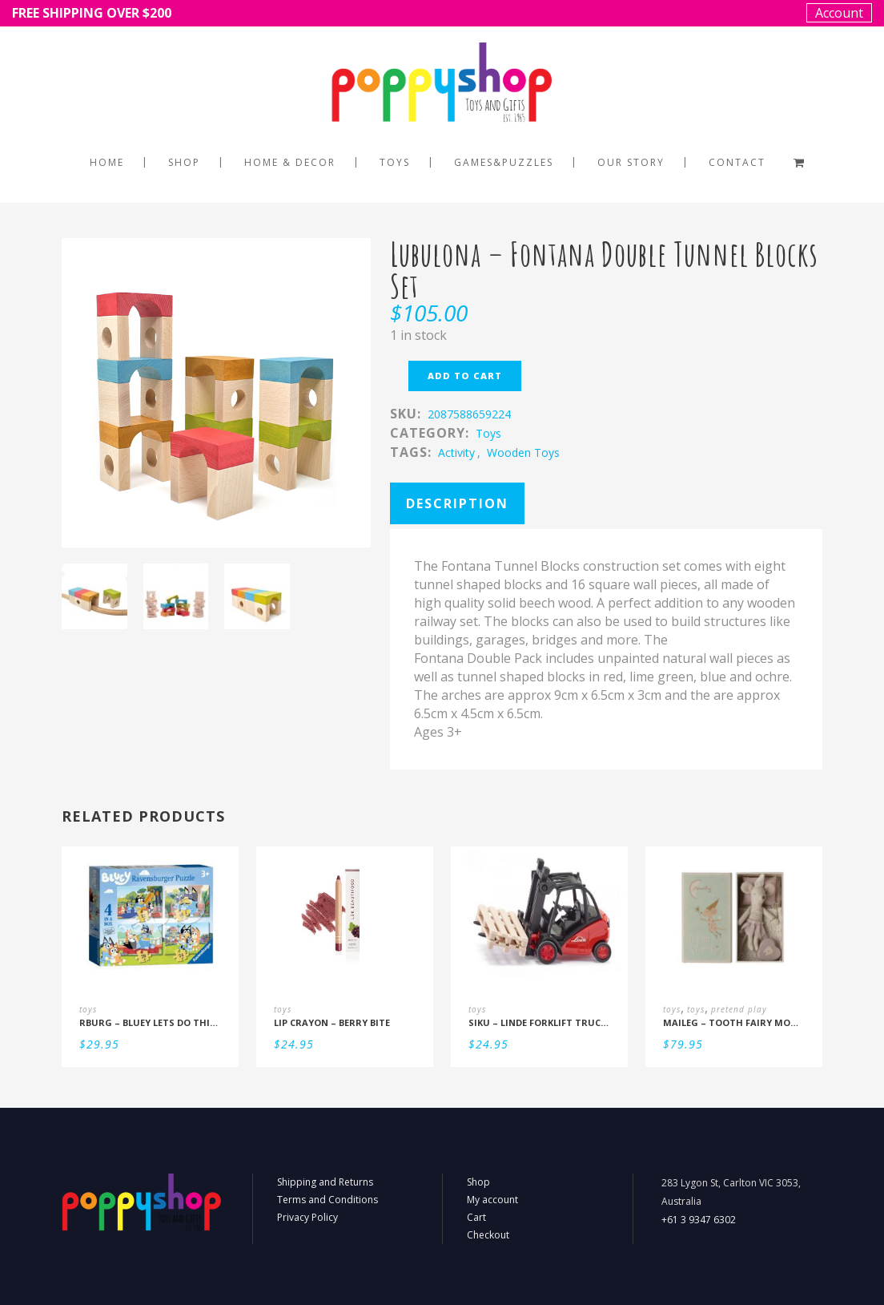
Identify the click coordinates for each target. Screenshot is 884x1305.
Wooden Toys (523, 452)
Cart (476, 1217)
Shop (478, 1182)
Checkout (488, 1235)
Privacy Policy (307, 1217)
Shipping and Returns (325, 1182)
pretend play (739, 1009)
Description (457, 503)
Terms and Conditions (327, 1199)
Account (839, 13)
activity (456, 452)
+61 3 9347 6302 (698, 1219)
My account (492, 1199)
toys (488, 433)
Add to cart (465, 376)
